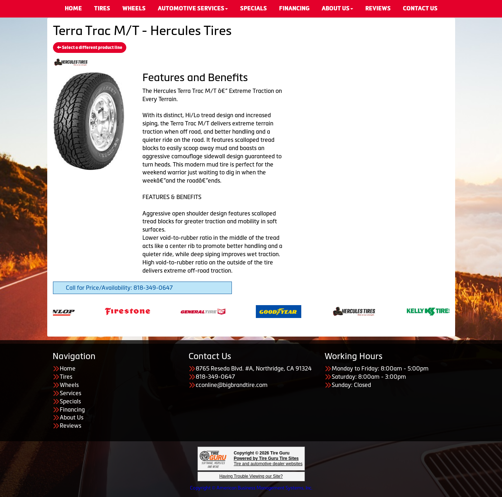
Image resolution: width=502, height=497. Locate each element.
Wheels (69, 385)
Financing (72, 409)
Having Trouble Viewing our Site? (251, 476)
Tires (66, 376)
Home (67, 368)
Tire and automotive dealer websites (268, 461)
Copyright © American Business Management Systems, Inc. (251, 488)
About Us (71, 417)
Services (70, 393)
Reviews (70, 425)
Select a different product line (89, 47)
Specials (70, 401)
